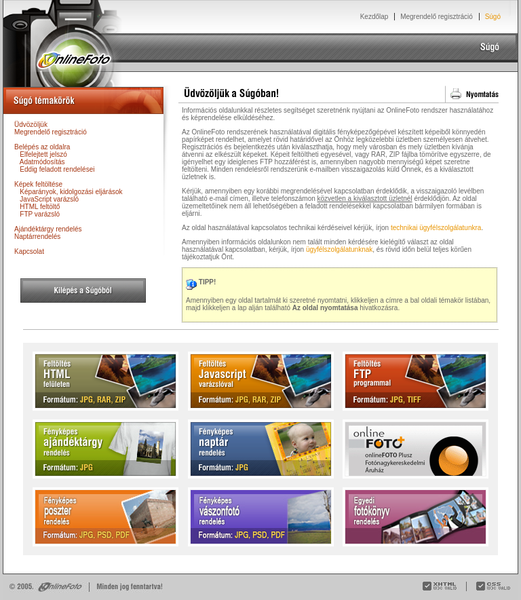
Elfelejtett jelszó (43, 154)
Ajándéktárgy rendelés (48, 229)
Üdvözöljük (30, 124)
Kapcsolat (29, 251)
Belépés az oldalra (42, 147)
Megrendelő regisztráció (436, 16)
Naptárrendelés (37, 236)
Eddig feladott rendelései (57, 169)
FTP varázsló (40, 214)
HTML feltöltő (40, 206)
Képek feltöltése (38, 184)
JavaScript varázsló (49, 199)
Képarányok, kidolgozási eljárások (71, 191)
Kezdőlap (374, 16)
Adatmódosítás (42, 162)
